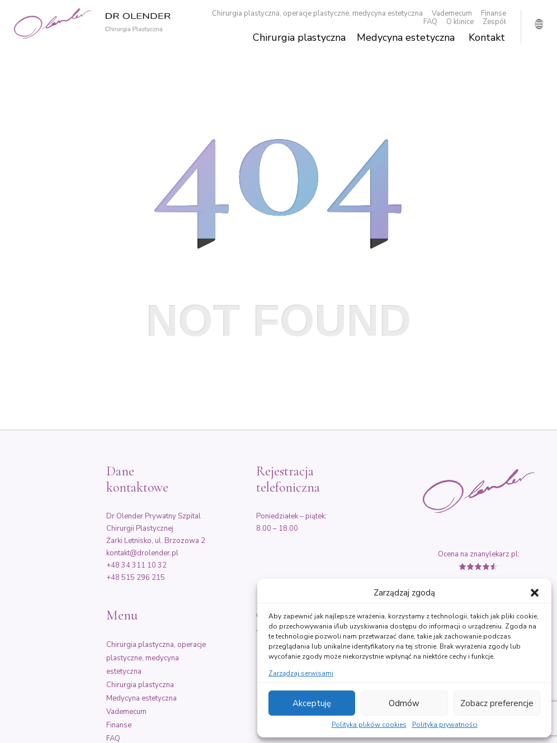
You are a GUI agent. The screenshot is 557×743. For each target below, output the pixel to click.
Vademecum (452, 13)
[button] (534, 592)
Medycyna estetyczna (406, 38)
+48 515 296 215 (135, 578)
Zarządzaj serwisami (300, 674)
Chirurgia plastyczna (299, 38)
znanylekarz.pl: (495, 554)
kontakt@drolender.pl (142, 553)
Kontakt (487, 38)
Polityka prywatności (445, 725)
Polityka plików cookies (369, 725)
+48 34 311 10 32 (136, 565)
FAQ (430, 22)
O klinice (460, 22)
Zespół (494, 22)
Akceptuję (311, 703)
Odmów (404, 703)
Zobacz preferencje (497, 703)
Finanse (493, 13)
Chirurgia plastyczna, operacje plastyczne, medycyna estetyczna (317, 13)
